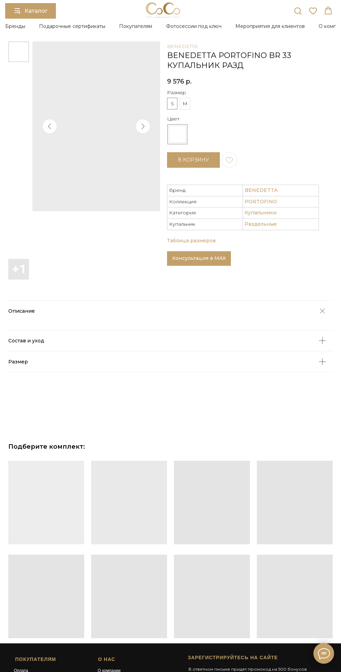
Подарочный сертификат (122, 610)
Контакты (107, 629)
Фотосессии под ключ (194, 26)
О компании (109, 604)
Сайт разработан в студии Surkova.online (225, 641)
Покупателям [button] (135, 26)
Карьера (106, 623)
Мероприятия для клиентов (270, 26)
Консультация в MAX (199, 206)
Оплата (21, 604)
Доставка (23, 610)
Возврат (21, 617)
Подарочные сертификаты (72, 26)
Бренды (15, 26)
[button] (298, 11)
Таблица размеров (191, 188)
